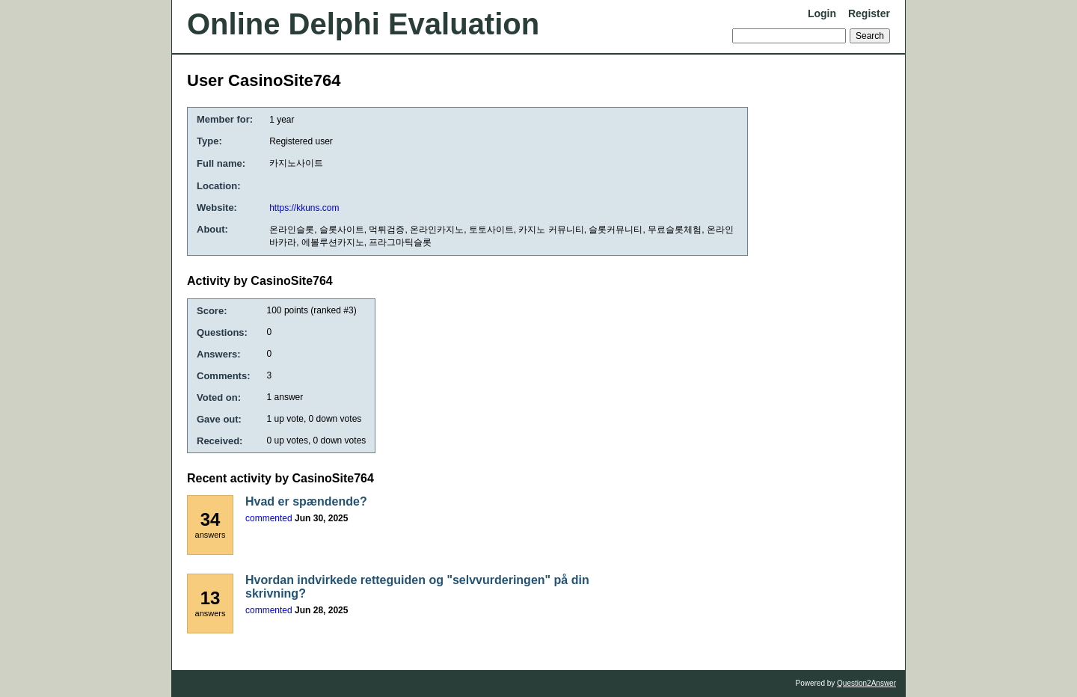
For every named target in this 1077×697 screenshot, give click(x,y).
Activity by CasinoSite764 (260, 280)
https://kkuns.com (304, 208)
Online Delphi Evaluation (363, 23)
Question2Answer (866, 683)
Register (869, 13)
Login (822, 13)
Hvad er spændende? (306, 501)
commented (268, 518)
